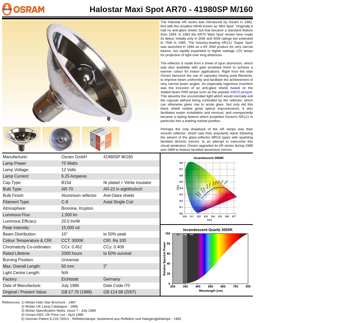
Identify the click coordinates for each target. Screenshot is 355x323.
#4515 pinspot (241, 92)
